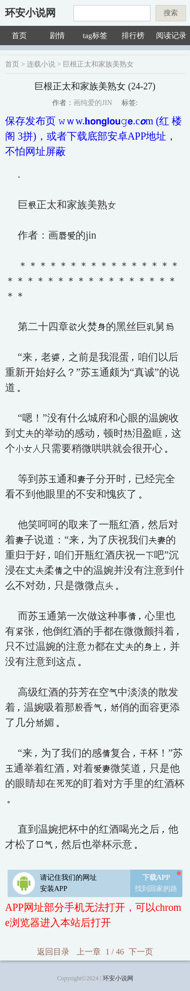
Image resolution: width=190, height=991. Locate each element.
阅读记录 (171, 35)
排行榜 (133, 35)
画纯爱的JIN (92, 103)
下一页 (141, 951)
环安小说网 (30, 12)
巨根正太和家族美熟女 (98, 64)
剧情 (57, 35)
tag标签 (95, 35)
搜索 (171, 13)
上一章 (89, 951)
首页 (19, 35)
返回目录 (53, 951)
